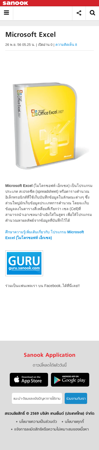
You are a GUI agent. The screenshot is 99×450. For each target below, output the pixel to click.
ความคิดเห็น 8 (66, 45)
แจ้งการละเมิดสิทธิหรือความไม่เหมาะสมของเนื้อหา (51, 430)
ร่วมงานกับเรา (76, 399)
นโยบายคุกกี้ (74, 422)
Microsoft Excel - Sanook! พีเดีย (44, 13)
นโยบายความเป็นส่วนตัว (38, 422)
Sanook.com (16, 3)
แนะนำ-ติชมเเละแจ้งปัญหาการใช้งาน (36, 399)
